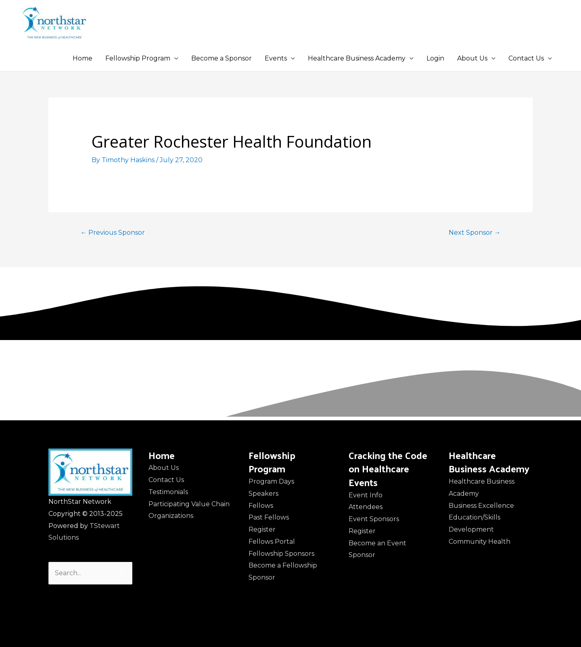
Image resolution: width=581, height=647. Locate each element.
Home (82, 58)
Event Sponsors (374, 519)
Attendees (365, 507)
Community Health (479, 541)
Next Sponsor (475, 232)
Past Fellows (269, 517)
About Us (472, 58)
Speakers (263, 493)
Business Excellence (481, 505)
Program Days (271, 481)
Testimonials (168, 492)
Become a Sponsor (221, 58)
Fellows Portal (272, 541)
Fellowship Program (137, 58)
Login (435, 58)
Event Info (365, 495)
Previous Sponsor (112, 232)
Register (262, 529)
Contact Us (526, 58)
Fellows (261, 505)
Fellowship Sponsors (281, 553)
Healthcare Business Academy (356, 58)
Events (276, 58)
